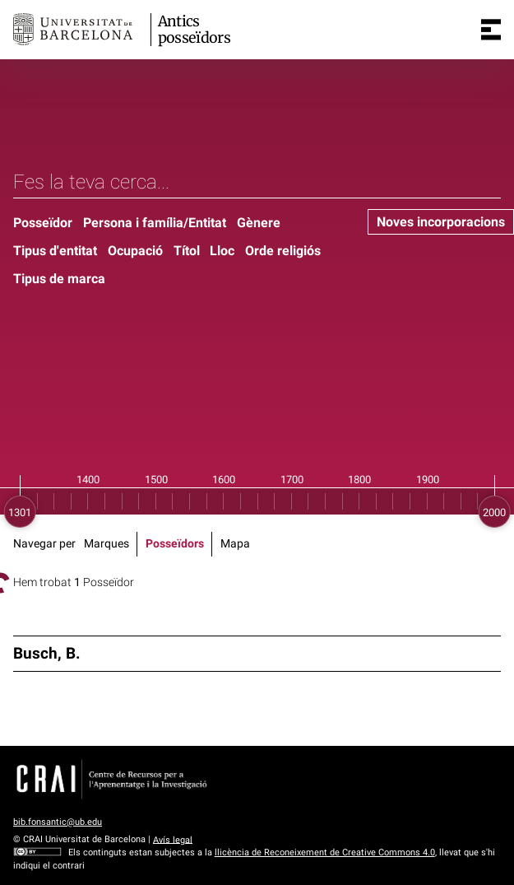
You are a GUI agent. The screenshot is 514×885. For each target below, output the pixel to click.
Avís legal (172, 839)
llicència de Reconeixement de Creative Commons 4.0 (325, 852)
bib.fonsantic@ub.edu (57, 822)
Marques (106, 544)
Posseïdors (175, 544)
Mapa (235, 544)
